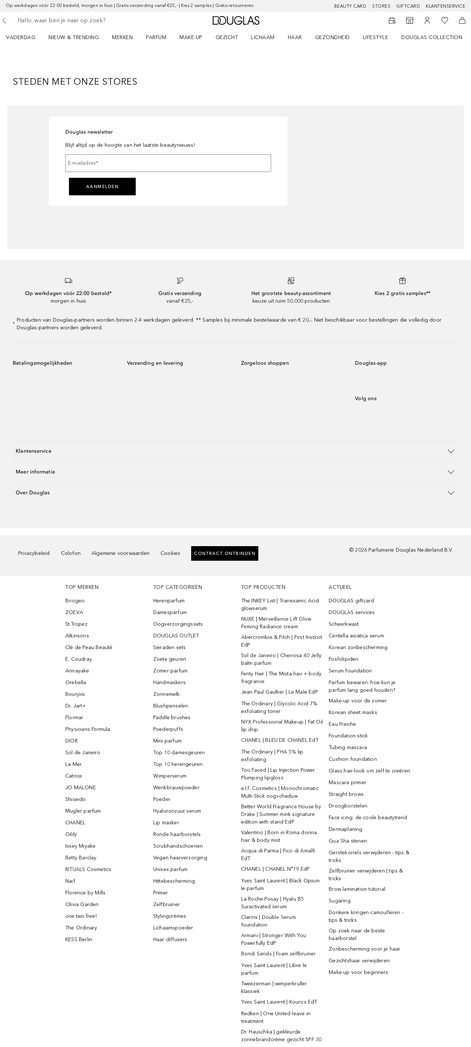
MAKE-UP (190, 37)
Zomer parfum (170, 671)
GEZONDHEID (332, 37)
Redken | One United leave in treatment (276, 1017)
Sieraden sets (169, 647)
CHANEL (75, 823)
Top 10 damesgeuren (179, 752)
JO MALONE (80, 788)
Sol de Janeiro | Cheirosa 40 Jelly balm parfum (281, 659)
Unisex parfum (170, 869)
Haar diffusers (170, 939)
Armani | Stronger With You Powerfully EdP (273, 939)
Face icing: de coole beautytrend (368, 817)
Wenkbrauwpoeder (176, 788)
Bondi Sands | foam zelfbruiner (278, 954)
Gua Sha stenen (348, 841)
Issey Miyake (80, 846)
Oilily (71, 834)
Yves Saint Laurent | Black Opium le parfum (280, 884)
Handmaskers (169, 682)
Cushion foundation (353, 759)
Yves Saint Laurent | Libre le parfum (274, 969)
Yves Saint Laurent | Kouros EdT (279, 1002)
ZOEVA (74, 612)
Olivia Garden (82, 904)
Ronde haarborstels (177, 834)
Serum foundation (350, 671)
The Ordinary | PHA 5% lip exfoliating (272, 756)
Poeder (161, 799)
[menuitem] (25, 37)
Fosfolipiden (343, 659)
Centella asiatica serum (356, 636)
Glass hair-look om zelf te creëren (369, 771)
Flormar (74, 717)
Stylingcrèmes (169, 916)
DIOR (71, 741)
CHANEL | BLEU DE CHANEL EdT (279, 740)
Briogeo (75, 601)
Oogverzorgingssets (178, 624)
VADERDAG (20, 37)
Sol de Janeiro (82, 752)
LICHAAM (263, 37)
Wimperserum (169, 776)
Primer (160, 893)
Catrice (73, 776)
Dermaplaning (345, 829)
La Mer (73, 764)
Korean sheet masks (353, 712)
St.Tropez (76, 624)
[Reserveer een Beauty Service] (392, 20)
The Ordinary (81, 928)
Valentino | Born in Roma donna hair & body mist (279, 836)
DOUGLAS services (352, 612)
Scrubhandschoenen (178, 846)
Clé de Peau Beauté (89, 647)
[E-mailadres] (168, 163)
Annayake (77, 671)
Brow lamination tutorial (357, 889)
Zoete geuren (169, 659)
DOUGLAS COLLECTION (431, 37)
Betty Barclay (81, 858)
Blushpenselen (171, 706)
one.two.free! (81, 916)
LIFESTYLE (376, 37)
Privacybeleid (34, 553)
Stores (381, 6)
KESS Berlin (78, 939)
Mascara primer (347, 782)
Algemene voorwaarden (121, 553)
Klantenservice (445, 6)
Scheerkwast (344, 624)
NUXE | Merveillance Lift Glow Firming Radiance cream (276, 623)
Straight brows (346, 794)
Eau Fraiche (342, 724)
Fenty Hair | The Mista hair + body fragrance (281, 677)
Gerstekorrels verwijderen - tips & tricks (369, 856)
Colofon (71, 553)
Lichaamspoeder (173, 928)
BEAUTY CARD (350, 6)
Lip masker (166, 823)
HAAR (295, 37)
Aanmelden (102, 186)
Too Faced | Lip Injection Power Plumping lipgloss (278, 774)
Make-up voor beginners (358, 972)
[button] (235, 451)
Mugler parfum (83, 811)
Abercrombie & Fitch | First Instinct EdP (282, 641)
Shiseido (75, 799)
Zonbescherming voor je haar (364, 949)
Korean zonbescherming (358, 647)
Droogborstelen (348, 806)
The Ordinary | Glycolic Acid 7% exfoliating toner (279, 707)
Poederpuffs (168, 729)
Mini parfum (167, 741)
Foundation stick (348, 736)
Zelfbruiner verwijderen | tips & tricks (366, 875)
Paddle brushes (172, 717)
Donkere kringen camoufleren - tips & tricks (366, 916)
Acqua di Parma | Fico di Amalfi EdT (278, 855)
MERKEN (122, 37)
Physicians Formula (88, 729)
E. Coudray (78, 659)
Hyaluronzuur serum (177, 811)
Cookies (170, 553)
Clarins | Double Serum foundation (268, 921)
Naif (70, 881)
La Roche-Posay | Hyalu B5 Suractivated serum (272, 903)
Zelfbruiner (166, 904)
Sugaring (340, 901)
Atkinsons (77, 636)
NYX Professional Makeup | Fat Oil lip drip (282, 726)
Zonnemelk (166, 694)
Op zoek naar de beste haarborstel (357, 934)
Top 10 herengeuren (178, 764)
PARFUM (156, 37)
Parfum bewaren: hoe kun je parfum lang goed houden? (362, 686)
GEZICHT (227, 37)
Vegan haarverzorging (180, 858)
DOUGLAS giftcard (351, 601)
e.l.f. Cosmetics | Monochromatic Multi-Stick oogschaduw (279, 792)
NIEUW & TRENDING (74, 37)
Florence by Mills (85, 893)
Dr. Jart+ (75, 706)
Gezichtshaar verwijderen (359, 961)
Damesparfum (170, 612)
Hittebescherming (174, 881)
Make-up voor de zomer (358, 701)
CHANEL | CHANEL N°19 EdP (275, 869)
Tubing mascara (348, 747)
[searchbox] (71, 20)
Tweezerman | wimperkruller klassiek (274, 987)
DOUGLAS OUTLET (176, 636)
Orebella (75, 682)
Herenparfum (169, 601)
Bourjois (75, 694)
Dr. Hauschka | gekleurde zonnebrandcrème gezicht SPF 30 (281, 1036)
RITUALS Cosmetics (88, 869)
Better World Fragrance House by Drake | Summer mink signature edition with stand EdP (281, 814)
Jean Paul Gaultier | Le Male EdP (279, 692)
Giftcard (408, 6)
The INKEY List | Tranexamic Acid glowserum (280, 604)
